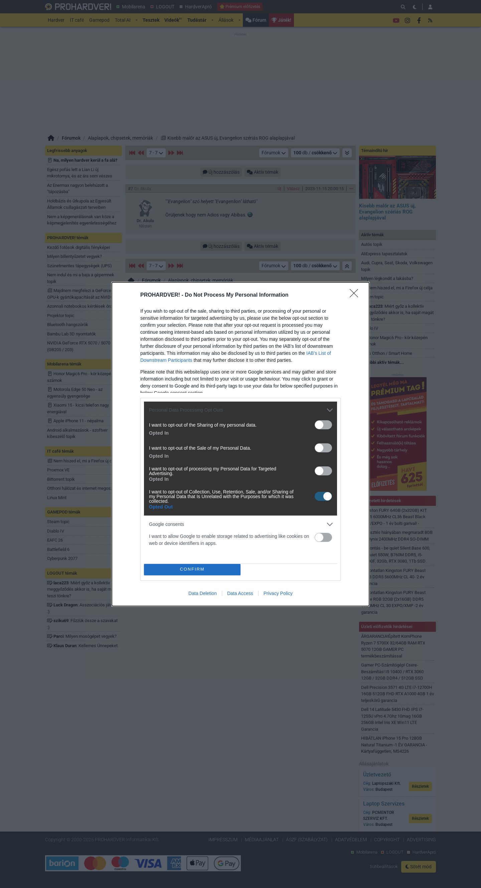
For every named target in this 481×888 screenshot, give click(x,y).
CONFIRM (192, 569)
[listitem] (240, 410)
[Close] (356, 295)
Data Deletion (202, 593)
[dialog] (240, 444)
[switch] (323, 424)
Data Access (240, 593)
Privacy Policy (278, 593)
